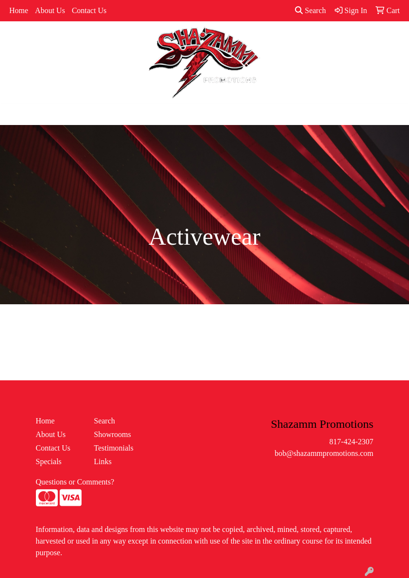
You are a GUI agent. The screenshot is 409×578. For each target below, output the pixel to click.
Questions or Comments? (75, 482)
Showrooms (112, 434)
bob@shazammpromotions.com (324, 453)
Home (18, 10)
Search (310, 10)
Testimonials (114, 448)
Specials (49, 461)
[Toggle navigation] (15, 114)
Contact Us (89, 10)
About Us (50, 10)
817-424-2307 (351, 441)
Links (103, 461)
